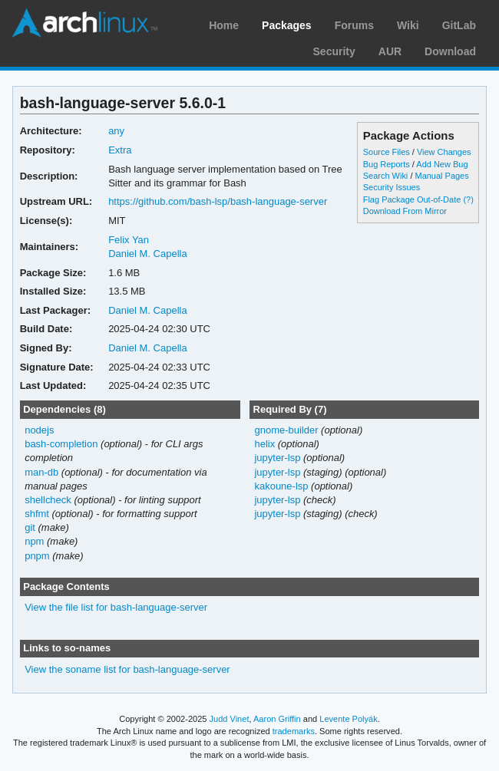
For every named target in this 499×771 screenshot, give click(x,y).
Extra (119, 150)
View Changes (444, 152)
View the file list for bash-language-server (116, 607)
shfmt (37, 513)
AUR (390, 51)
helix (264, 444)
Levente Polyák (348, 718)
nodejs (39, 430)
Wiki (408, 25)
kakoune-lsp (281, 486)
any (116, 131)
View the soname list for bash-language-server (127, 669)
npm (34, 541)
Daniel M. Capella (147, 253)
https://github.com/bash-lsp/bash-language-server (217, 201)
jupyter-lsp (277, 457)
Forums (354, 25)
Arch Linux (84, 23)
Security (334, 51)
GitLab (459, 25)
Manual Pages (441, 175)
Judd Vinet (230, 718)
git (30, 527)
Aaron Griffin (277, 718)
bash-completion (61, 444)
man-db (41, 472)
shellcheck (48, 500)
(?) (468, 199)
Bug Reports (386, 164)
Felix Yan (128, 239)
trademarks (294, 731)
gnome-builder (286, 430)
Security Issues (391, 187)
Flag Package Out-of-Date (412, 199)
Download (450, 51)
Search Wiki (385, 175)
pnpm (37, 556)
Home (224, 25)
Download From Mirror (405, 211)
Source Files (386, 152)
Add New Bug (442, 164)
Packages (287, 25)
